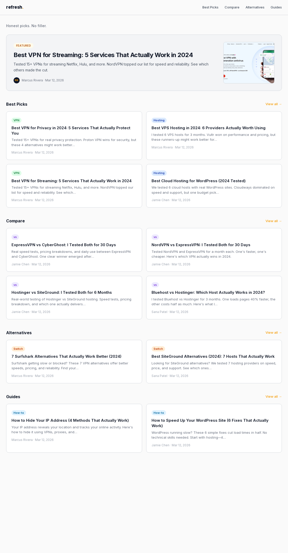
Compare (232, 7)
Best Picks (210, 7)
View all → (274, 104)
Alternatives (255, 7)
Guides (276, 7)
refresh (15, 7)
